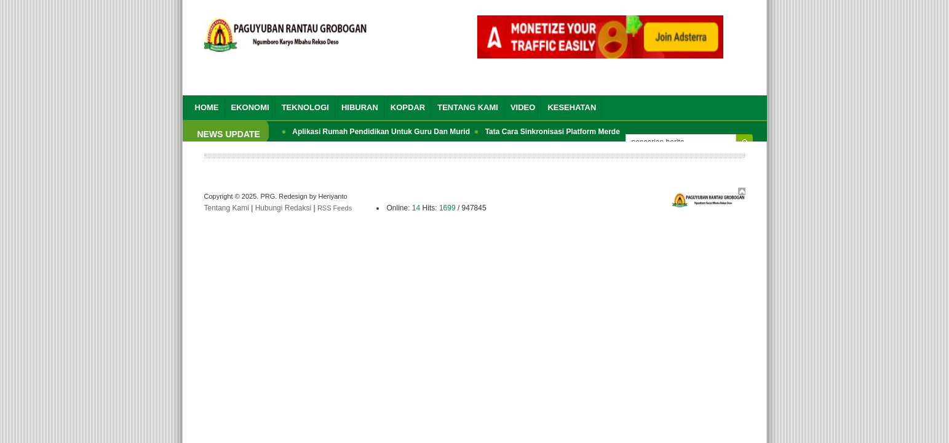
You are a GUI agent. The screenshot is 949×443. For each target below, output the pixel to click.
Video (522, 107)
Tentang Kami (467, 107)
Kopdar (408, 107)
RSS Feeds (334, 208)
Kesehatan (571, 107)
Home (207, 107)
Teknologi (305, 107)
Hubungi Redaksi (283, 208)
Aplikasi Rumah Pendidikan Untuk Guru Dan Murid (381, 131)
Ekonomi (250, 107)
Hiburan (359, 107)
